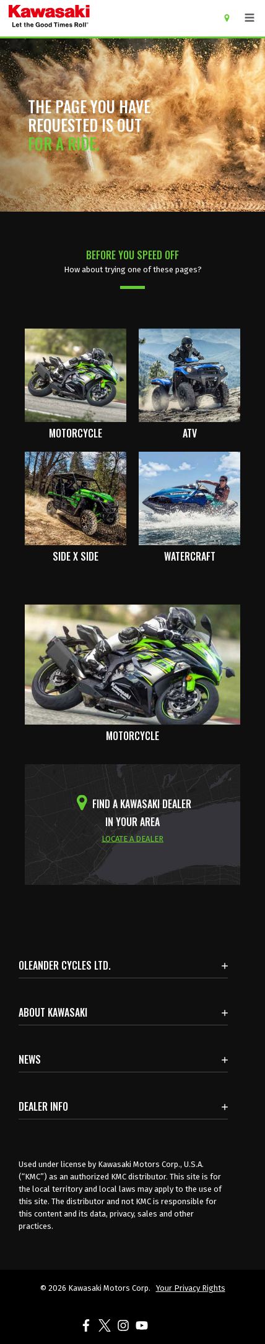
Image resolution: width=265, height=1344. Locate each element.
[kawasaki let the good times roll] (97, 18)
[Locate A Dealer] (231, 17)
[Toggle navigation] (249, 18)
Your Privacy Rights (190, 1288)
